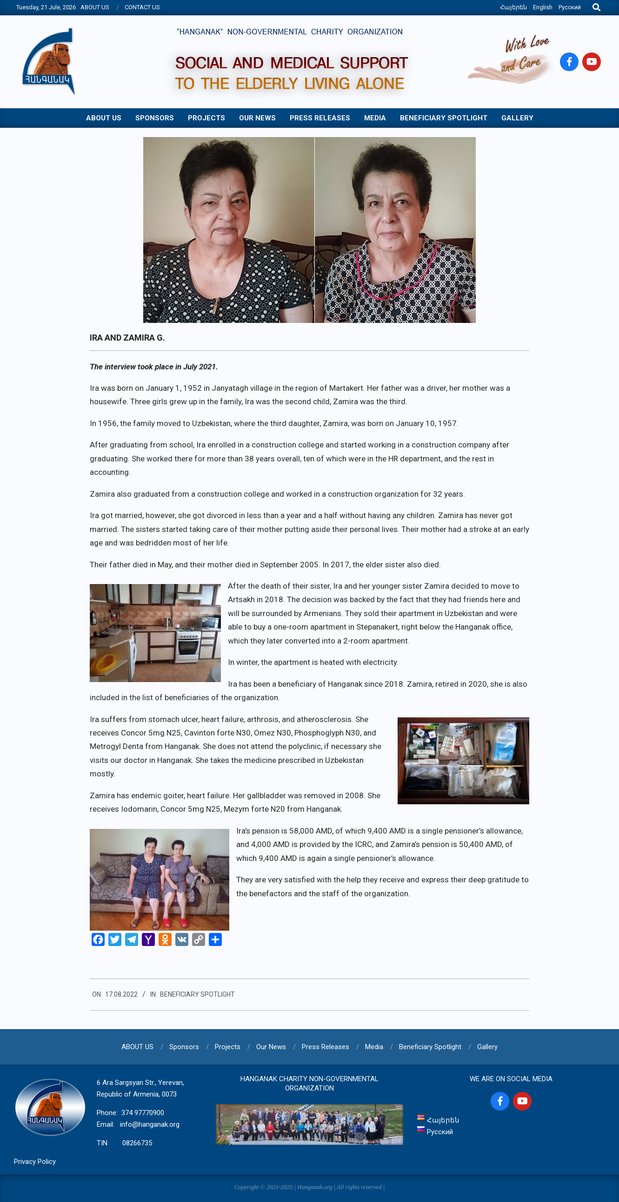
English (542, 7)
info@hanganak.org (150, 1124)
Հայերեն (513, 7)
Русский (570, 7)
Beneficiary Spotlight (197, 994)
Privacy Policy (35, 1161)
